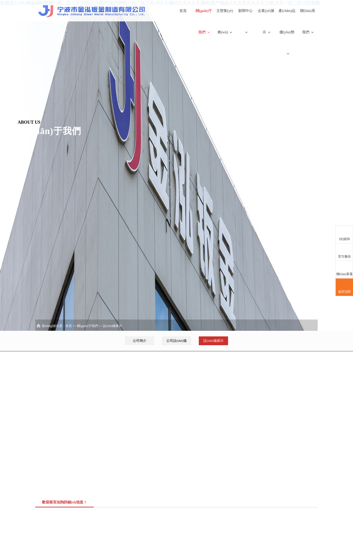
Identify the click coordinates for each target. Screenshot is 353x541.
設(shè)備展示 (112, 326)
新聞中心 (245, 21)
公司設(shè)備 (176, 340)
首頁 (183, 11)
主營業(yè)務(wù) (224, 21)
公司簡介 (139, 340)
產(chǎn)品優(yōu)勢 (286, 32)
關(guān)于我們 (204, 21)
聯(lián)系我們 (307, 21)
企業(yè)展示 (266, 21)
